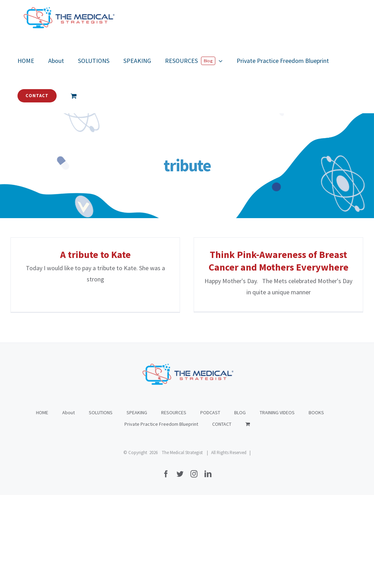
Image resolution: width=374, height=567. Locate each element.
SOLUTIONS (101, 484)
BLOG (240, 484)
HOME (42, 484)
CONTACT (221, 496)
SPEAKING (137, 484)
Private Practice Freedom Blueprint (161, 496)
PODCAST (210, 484)
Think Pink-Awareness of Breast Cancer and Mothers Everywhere (274, 260)
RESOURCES (173, 484)
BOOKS (316, 484)
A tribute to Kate (95, 254)
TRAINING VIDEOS (277, 484)
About (68, 484)
